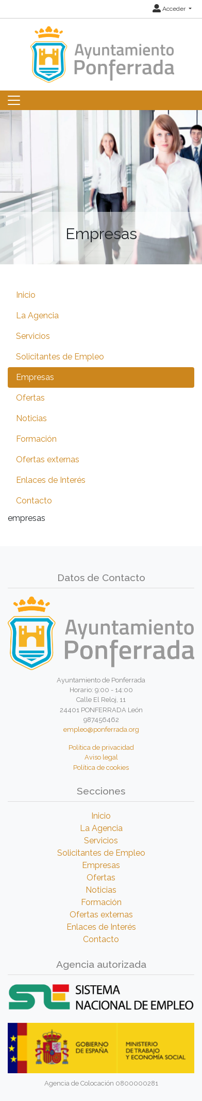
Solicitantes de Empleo (60, 357)
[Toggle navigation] (14, 100)
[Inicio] (101, 50)
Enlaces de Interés (51, 480)
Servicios (33, 336)
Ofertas (30, 398)
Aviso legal (101, 757)
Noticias (31, 418)
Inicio (26, 295)
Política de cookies (101, 767)
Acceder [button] (170, 8)
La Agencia (37, 315)
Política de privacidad (101, 747)
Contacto (34, 501)
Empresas (35, 377)
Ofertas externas (47, 459)
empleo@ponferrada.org (101, 729)
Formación (36, 439)
